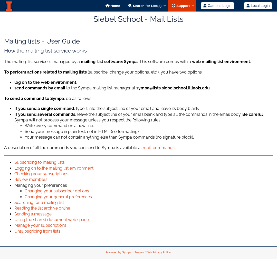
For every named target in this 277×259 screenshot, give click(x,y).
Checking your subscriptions (41, 173)
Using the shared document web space (51, 219)
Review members (30, 179)
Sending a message (33, 214)
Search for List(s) (145, 6)
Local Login (258, 6)
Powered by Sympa (118, 252)
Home (113, 6)
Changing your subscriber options (57, 191)
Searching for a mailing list (39, 202)
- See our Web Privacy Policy (151, 252)
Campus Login (217, 6)
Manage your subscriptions (40, 225)
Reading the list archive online (42, 208)
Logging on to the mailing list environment (53, 168)
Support (181, 6)
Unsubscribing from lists (37, 231)
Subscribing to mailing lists (39, 162)
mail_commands (159, 147)
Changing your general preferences (58, 196)
